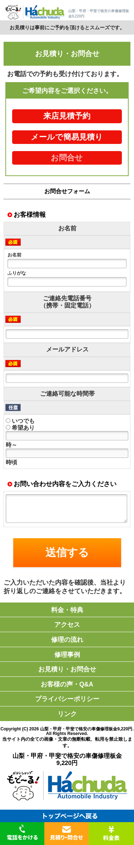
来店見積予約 (66, 116)
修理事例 (67, 654)
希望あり (20, 428)
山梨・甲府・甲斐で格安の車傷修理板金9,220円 (86, 728)
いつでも (20, 421)
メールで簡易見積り (67, 137)
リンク (67, 714)
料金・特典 (67, 610)
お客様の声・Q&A (67, 684)
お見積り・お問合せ (67, 669)
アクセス (67, 624)
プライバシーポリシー (67, 698)
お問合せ (67, 157)
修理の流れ (67, 639)
